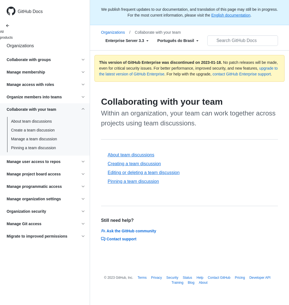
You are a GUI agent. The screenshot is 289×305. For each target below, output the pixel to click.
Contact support (118, 239)
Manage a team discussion (34, 139)
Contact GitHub (219, 278)
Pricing (240, 278)
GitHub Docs (30, 11)
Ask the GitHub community (128, 231)
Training (177, 283)
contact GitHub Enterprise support (242, 74)
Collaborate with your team (158, 32)
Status (187, 278)
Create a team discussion (33, 130)
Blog (191, 283)
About (203, 283)
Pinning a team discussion (33, 148)
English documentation (231, 15)
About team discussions (31, 121)
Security (172, 278)
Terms (142, 278)
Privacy (156, 278)
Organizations (20, 45)
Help (200, 278)
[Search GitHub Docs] (242, 40)
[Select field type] (127, 40)
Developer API (260, 278)
